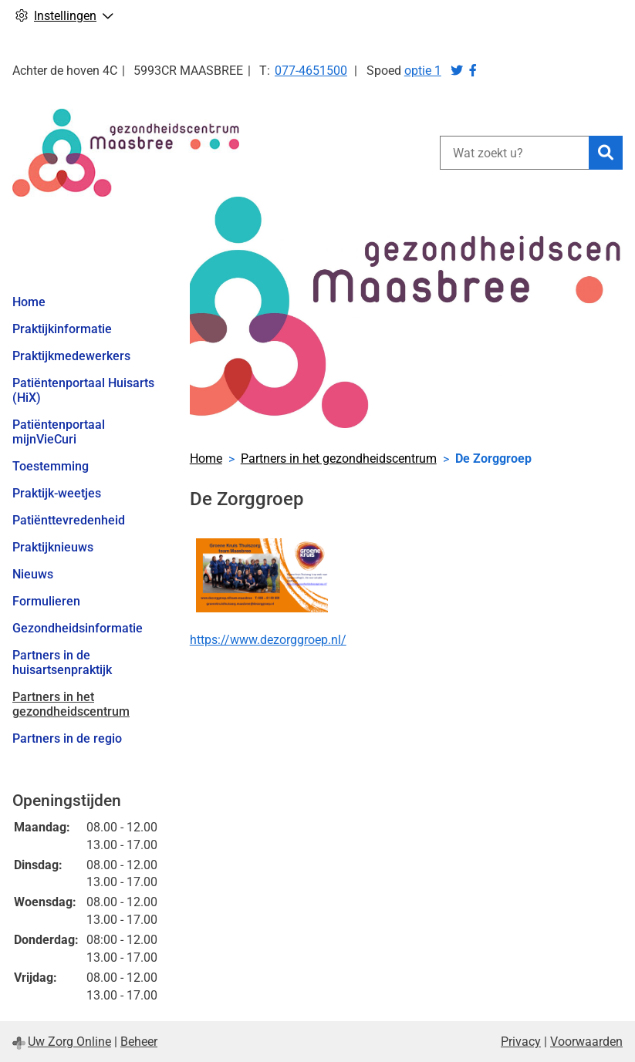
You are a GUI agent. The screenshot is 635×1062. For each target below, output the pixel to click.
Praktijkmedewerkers (71, 356)
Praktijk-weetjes (56, 493)
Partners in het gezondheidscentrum (71, 704)
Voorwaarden (586, 1041)
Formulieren (46, 601)
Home (29, 302)
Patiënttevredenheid (68, 520)
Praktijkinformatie (62, 329)
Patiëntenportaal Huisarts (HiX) (83, 390)
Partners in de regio (67, 738)
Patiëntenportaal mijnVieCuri (58, 432)
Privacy (521, 1041)
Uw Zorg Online (69, 1041)
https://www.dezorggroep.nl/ (268, 639)
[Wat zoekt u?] (514, 153)
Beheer (138, 1041)
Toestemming (50, 466)
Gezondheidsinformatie (77, 628)
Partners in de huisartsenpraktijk (62, 662)
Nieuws (32, 574)
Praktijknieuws (52, 547)
